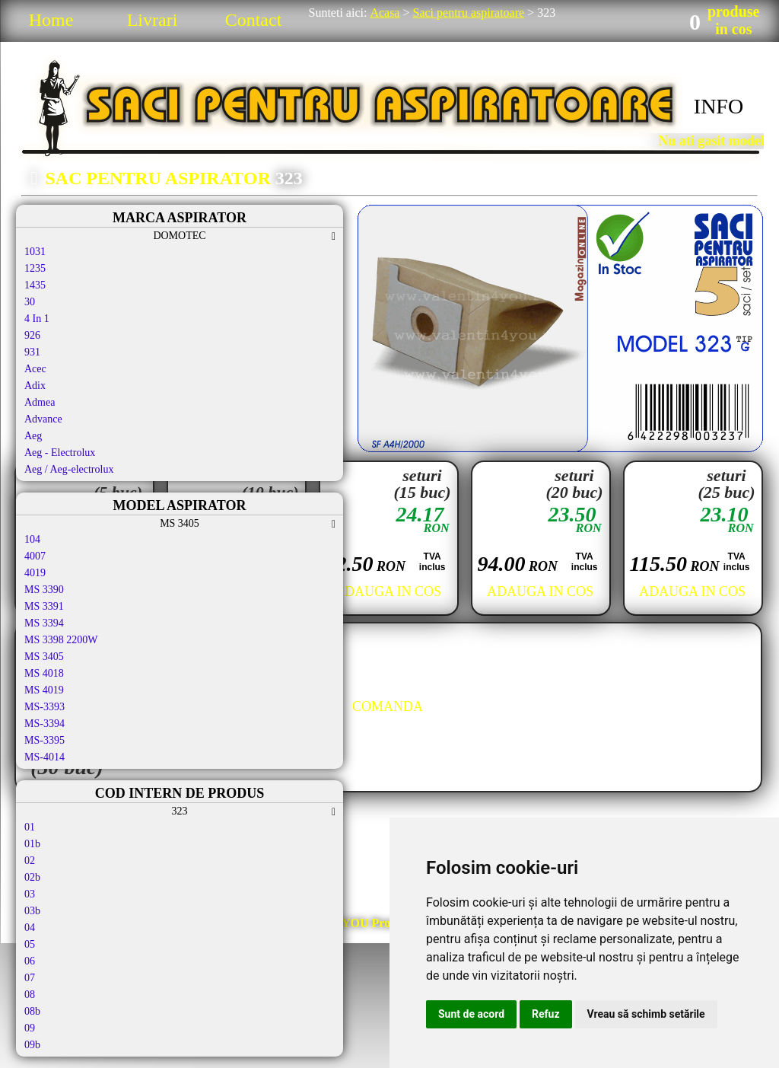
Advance (43, 419)
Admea (39, 402)
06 (29, 961)
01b (32, 844)
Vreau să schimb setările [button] (646, 1014)
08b (32, 1011)
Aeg (33, 436)
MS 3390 (44, 589)
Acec (35, 369)
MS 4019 (44, 690)
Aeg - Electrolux (59, 452)
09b (32, 1044)
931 (32, 352)
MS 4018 (44, 673)
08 (29, 994)
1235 (35, 268)
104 (32, 539)
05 (29, 944)
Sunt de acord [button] (471, 1014)
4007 (35, 556)
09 (29, 1028)
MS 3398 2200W (60, 640)
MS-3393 (44, 707)
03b (32, 911)
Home (51, 20)
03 (29, 894)
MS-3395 (44, 740)
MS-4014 (44, 757)
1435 (35, 285)
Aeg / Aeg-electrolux (68, 469)
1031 (35, 251)
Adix (35, 385)
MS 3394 (44, 623)
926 (32, 335)
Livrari (152, 20)
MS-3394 (44, 723)
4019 (35, 573)
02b (32, 877)
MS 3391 (44, 606)
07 (29, 978)
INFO (718, 106)
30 (29, 302)
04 (29, 927)
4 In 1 (36, 318)
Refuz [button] (546, 1014)
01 (29, 827)
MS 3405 (44, 656)
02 (29, 860)
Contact (253, 20)
